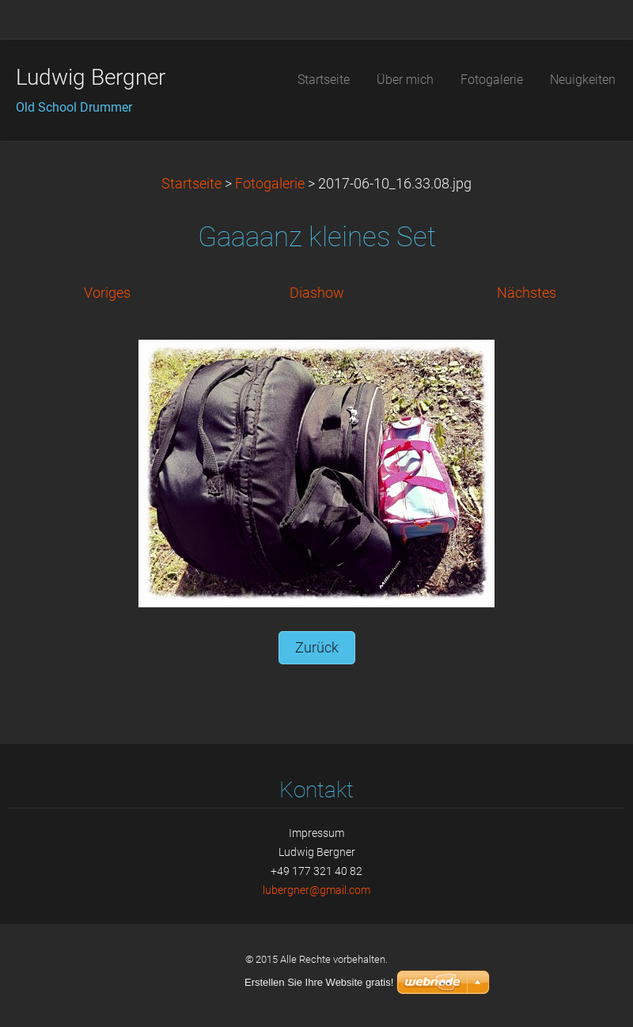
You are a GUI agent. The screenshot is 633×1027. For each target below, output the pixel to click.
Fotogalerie (270, 184)
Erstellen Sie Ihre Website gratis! (318, 982)
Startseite (191, 184)
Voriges (107, 293)
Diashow (317, 293)
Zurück (317, 648)
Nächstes (526, 293)
